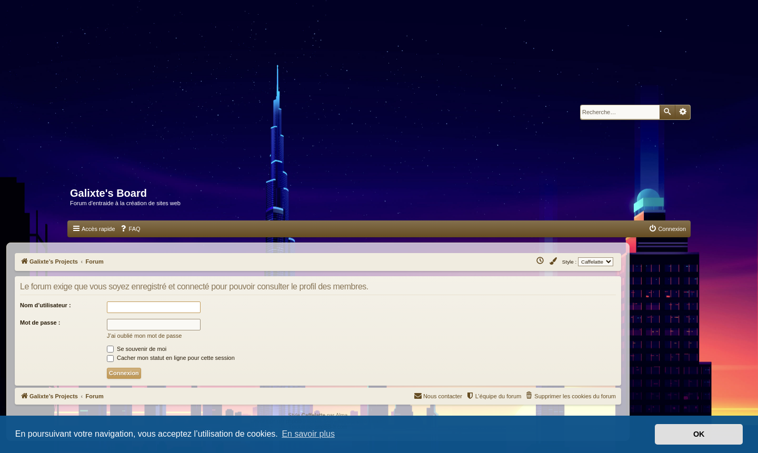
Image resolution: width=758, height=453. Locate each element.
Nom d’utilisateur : (45, 305)
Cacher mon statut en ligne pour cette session (171, 358)
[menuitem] (130, 229)
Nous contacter (438, 395)
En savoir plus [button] (308, 433)
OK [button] (699, 434)
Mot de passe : (40, 322)
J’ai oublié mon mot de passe (144, 336)
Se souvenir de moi (136, 349)
